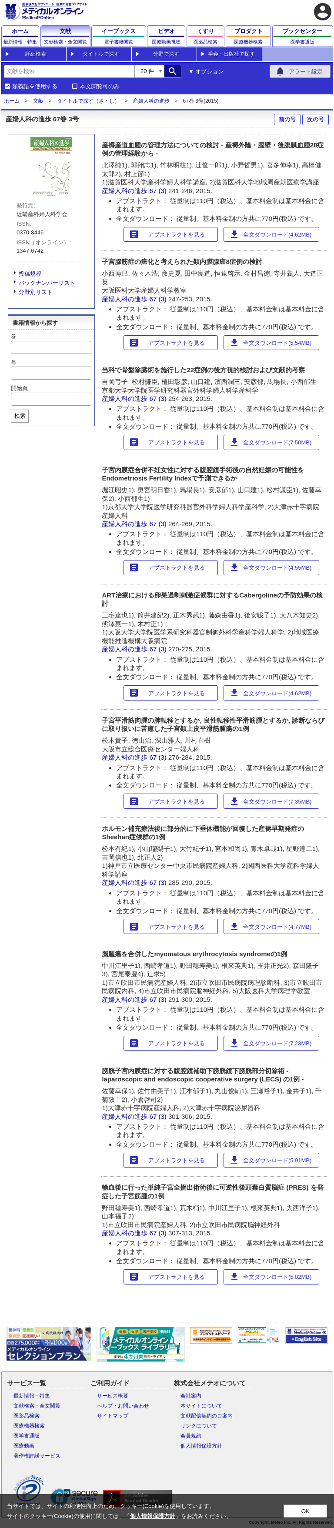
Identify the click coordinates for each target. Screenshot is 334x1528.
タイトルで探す (101, 54)
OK (305, 1511)
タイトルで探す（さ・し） (88, 101)
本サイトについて (201, 1406)
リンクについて (198, 1426)
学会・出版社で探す (231, 54)
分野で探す (166, 54)
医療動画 (23, 1446)
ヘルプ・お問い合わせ (123, 1406)
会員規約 (190, 1436)
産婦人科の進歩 (151, 101)
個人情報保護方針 (201, 1446)
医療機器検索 (29, 1426)
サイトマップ (112, 1416)
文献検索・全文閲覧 (36, 1406)
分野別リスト (36, 292)
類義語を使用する (34, 86)
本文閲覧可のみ (100, 86)
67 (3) (159, 190)
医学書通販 (26, 1436)
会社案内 (190, 1396)
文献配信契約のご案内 (206, 1416)
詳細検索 (35, 54)
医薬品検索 (26, 1416)
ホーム (12, 101)
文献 (38, 101)
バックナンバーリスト (47, 283)
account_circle (322, 11)
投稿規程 (30, 273)
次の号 (315, 119)
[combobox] (69, 71)
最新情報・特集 (31, 1396)
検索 (20, 416)
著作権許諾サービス (36, 1456)
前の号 (287, 119)
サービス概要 (112, 1396)
